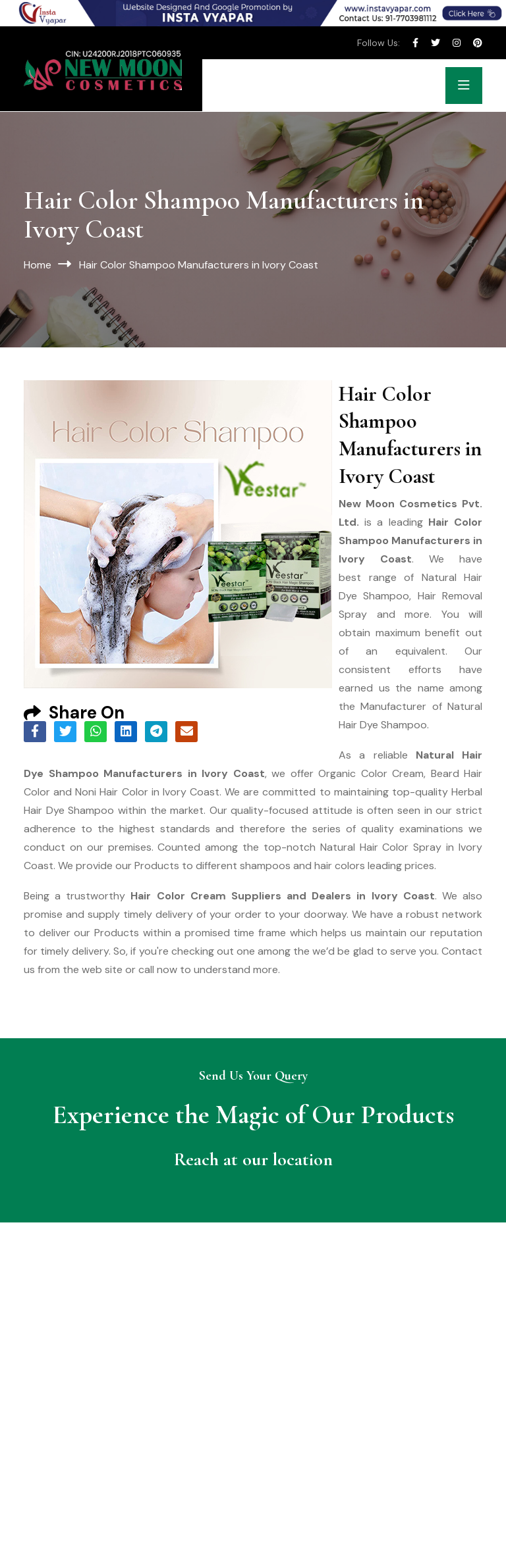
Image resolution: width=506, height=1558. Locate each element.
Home (37, 265)
